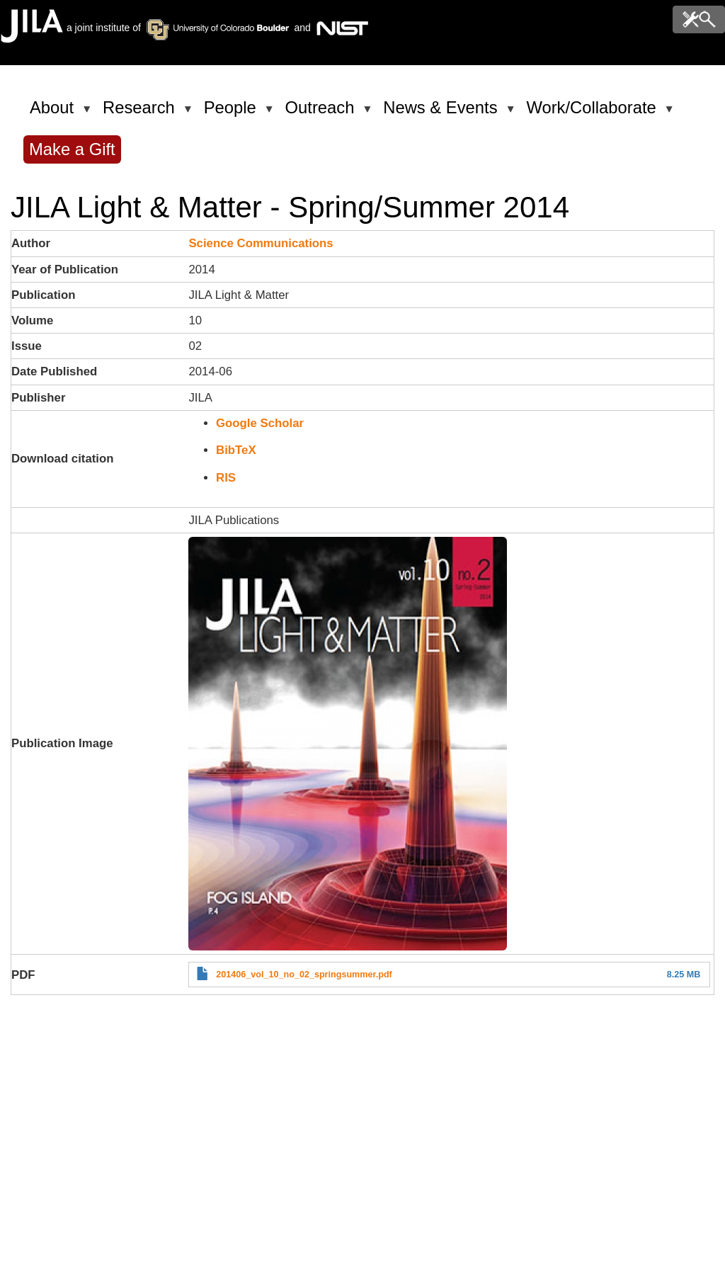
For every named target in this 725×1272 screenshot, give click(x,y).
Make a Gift (72, 149)
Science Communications (260, 243)
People (232, 113)
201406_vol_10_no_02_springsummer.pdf (304, 974)
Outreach (322, 113)
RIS (226, 477)
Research (141, 113)
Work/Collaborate (593, 113)
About (54, 113)
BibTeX (236, 450)
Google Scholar (260, 423)
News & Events (442, 113)
